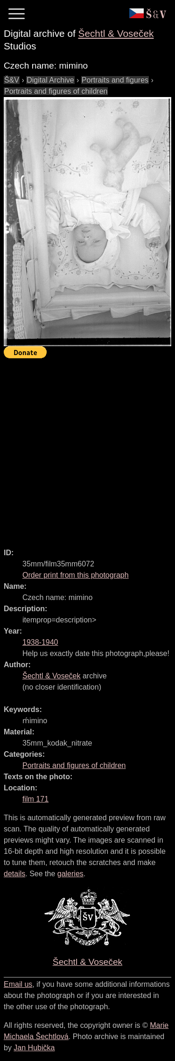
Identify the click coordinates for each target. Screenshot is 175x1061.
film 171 (35, 799)
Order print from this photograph (75, 575)
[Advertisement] (87, 449)
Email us (18, 984)
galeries (70, 874)
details (14, 874)
